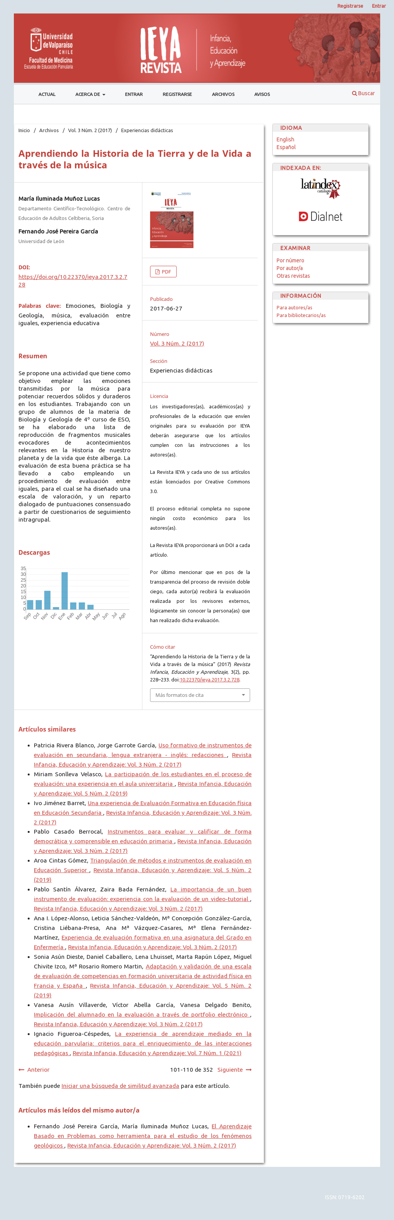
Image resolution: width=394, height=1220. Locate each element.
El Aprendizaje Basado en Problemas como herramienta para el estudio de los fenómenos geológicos (143, 1136)
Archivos (223, 94)
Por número (290, 260)
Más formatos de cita (179, 694)
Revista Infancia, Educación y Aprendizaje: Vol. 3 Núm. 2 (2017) (118, 908)
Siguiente (230, 1069)
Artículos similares (47, 729)
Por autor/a (290, 268)
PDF (166, 271)
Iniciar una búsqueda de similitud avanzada (120, 1085)
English (285, 139)
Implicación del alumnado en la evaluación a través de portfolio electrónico (142, 1014)
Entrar (134, 94)
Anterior (38, 1069)
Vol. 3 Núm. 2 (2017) (90, 130)
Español (286, 147)
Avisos (262, 94)
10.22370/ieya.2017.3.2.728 (209, 679)
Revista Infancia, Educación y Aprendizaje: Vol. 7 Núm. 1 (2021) (157, 1053)
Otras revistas (293, 276)
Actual (46, 94)
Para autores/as (294, 307)
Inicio (24, 130)
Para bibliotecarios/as (301, 315)
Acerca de (88, 94)
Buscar (363, 93)
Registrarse (177, 94)
